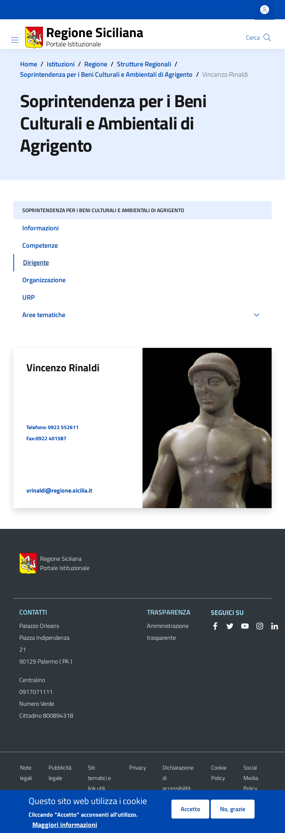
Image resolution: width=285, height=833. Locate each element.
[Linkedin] (271, 625)
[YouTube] (242, 625)
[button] (267, 37)
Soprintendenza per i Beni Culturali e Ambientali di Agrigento (106, 74)
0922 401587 (51, 438)
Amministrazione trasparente (168, 631)
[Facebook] (215, 625)
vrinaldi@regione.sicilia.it (59, 490)
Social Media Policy (250, 778)
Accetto (190, 812)
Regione (95, 64)
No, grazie (232, 812)
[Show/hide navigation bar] (14, 40)
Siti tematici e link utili (99, 778)
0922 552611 (63, 427)
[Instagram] (256, 625)
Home (28, 64)
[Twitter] (227, 625)
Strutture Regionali (144, 64)
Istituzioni (61, 64)
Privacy (137, 767)
